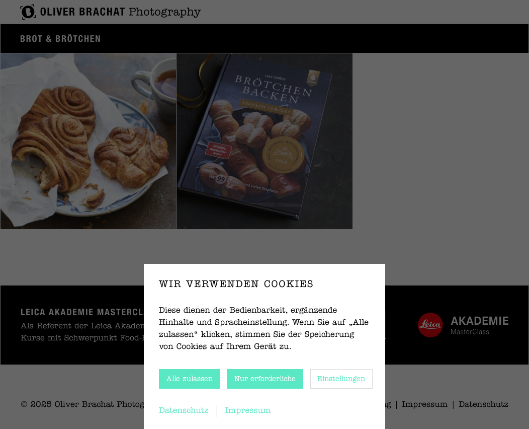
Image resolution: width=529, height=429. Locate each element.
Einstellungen (341, 379)
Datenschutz (184, 411)
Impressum (248, 411)
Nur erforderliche (265, 379)
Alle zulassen (189, 379)
